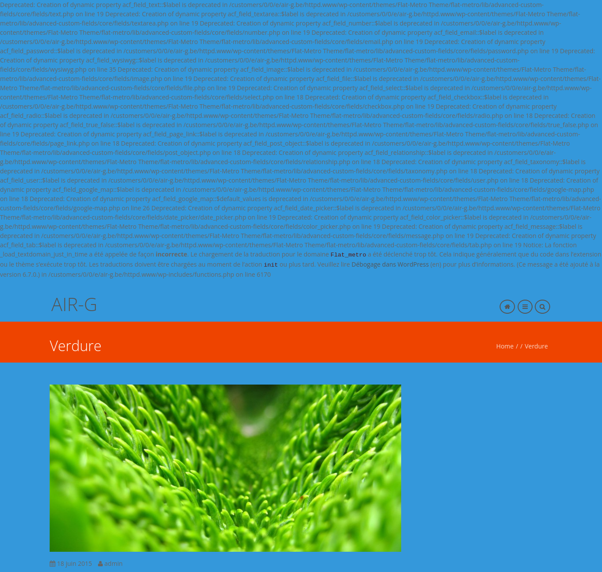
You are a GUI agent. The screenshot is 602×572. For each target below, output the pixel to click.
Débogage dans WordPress (390, 264)
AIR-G (74, 303)
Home (505, 346)
